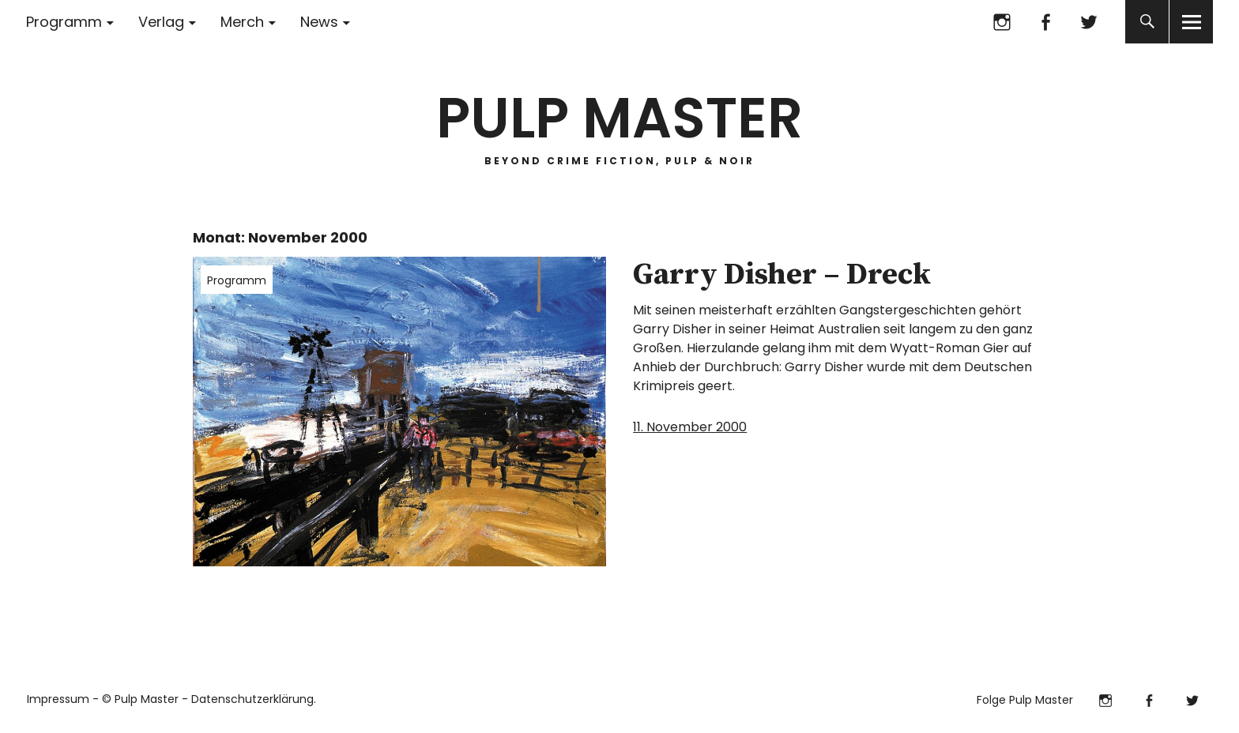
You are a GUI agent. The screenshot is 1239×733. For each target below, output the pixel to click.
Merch (242, 22)
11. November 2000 (690, 427)
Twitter (1088, 21)
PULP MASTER (619, 118)
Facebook (1045, 21)
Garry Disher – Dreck (782, 275)
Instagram (1001, 21)
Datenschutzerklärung (252, 699)
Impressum (58, 699)
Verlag (161, 22)
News (319, 22)
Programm (64, 22)
